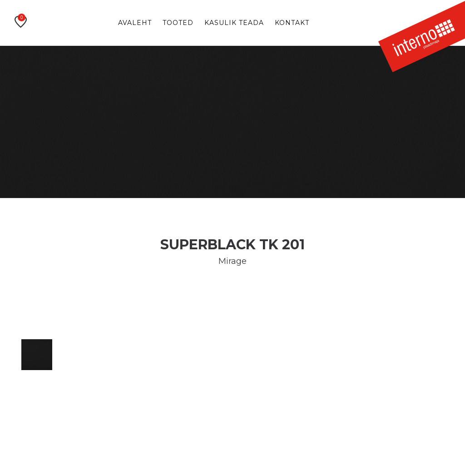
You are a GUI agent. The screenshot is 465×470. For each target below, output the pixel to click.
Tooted (178, 23)
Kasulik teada (234, 23)
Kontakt (292, 23)
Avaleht (135, 23)
